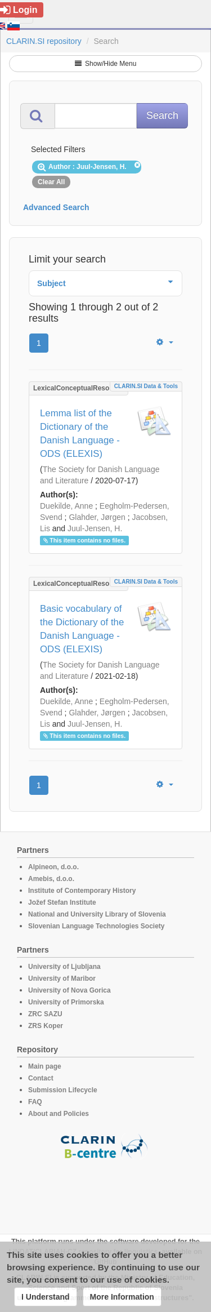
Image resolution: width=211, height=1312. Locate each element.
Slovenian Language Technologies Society (96, 926)
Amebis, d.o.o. (51, 879)
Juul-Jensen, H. (95, 528)
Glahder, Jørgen (97, 517)
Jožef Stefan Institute (62, 902)
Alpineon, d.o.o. (53, 867)
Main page (44, 1066)
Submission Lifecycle (62, 1090)
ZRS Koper (45, 1026)
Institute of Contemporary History (82, 891)
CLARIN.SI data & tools (146, 386)
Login (19, 10)
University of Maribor (62, 978)
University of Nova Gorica (69, 990)
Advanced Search (56, 207)
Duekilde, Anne (66, 505)
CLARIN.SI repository (44, 41)
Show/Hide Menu (106, 64)
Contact (40, 1078)
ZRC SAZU (45, 1014)
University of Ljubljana (64, 967)
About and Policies (58, 1114)
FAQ (35, 1102)
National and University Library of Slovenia (97, 914)
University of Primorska (66, 1002)
